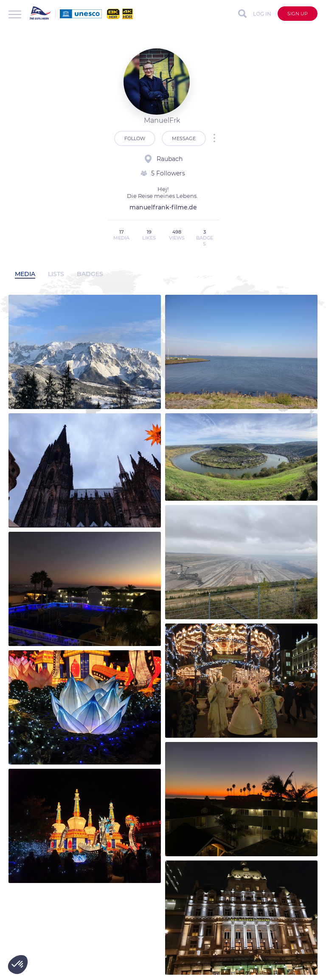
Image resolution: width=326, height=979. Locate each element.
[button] (18, 964)
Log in (262, 14)
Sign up (297, 14)
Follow (134, 138)
